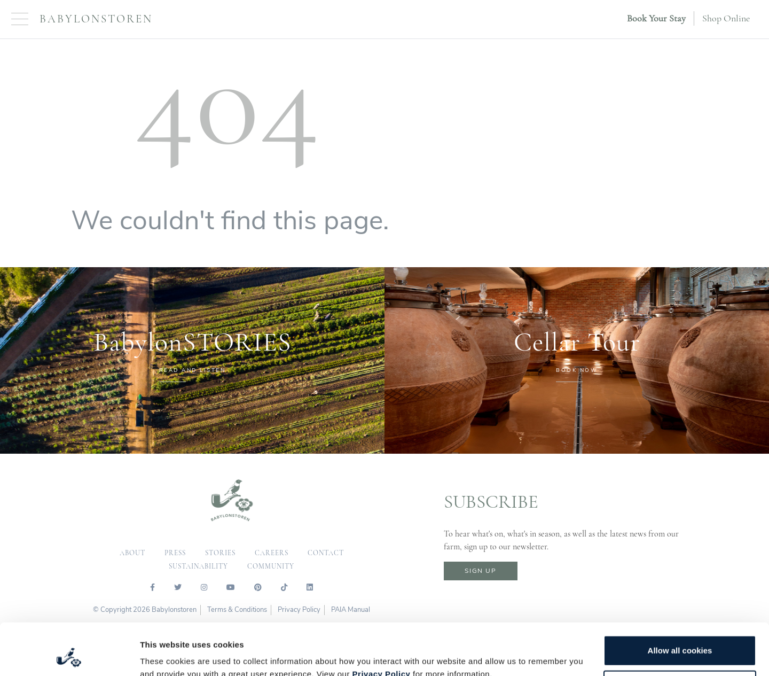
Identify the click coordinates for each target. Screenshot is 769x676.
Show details (165, 654)
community (270, 566)
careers (271, 553)
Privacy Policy (381, 625)
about (132, 553)
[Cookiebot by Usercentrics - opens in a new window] (69, 655)
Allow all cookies (680, 602)
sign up (480, 570)
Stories (220, 553)
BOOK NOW (577, 370)
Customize (680, 636)
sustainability (198, 566)
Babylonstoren (96, 19)
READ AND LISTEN (192, 370)
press (175, 553)
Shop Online (726, 18)
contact (326, 553)
